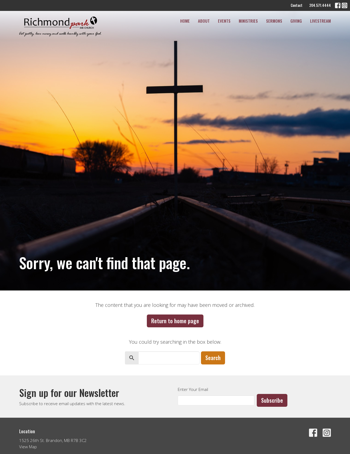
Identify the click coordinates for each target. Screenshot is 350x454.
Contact (296, 5)
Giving (296, 21)
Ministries (248, 21)
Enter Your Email (193, 389)
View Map (28, 446)
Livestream (320, 21)
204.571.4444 (320, 5)
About (204, 21)
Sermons (274, 21)
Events (224, 21)
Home (185, 21)
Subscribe (272, 400)
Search (213, 358)
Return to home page (175, 321)
